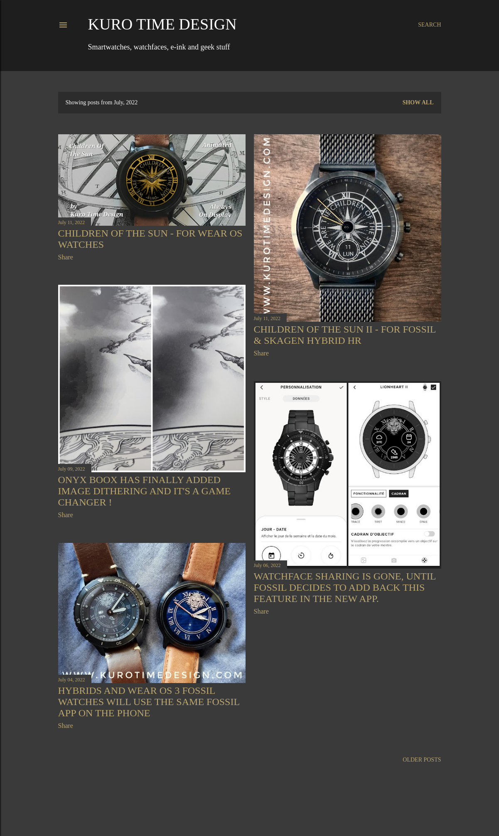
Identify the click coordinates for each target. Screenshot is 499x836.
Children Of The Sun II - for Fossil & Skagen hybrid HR (345, 335)
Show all (418, 102)
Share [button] (65, 257)
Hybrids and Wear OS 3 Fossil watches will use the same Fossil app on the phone (149, 701)
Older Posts (422, 760)
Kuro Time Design (162, 24)
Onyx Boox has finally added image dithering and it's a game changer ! (144, 491)
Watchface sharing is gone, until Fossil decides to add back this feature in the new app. (345, 587)
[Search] (429, 25)
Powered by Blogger (250, 810)
